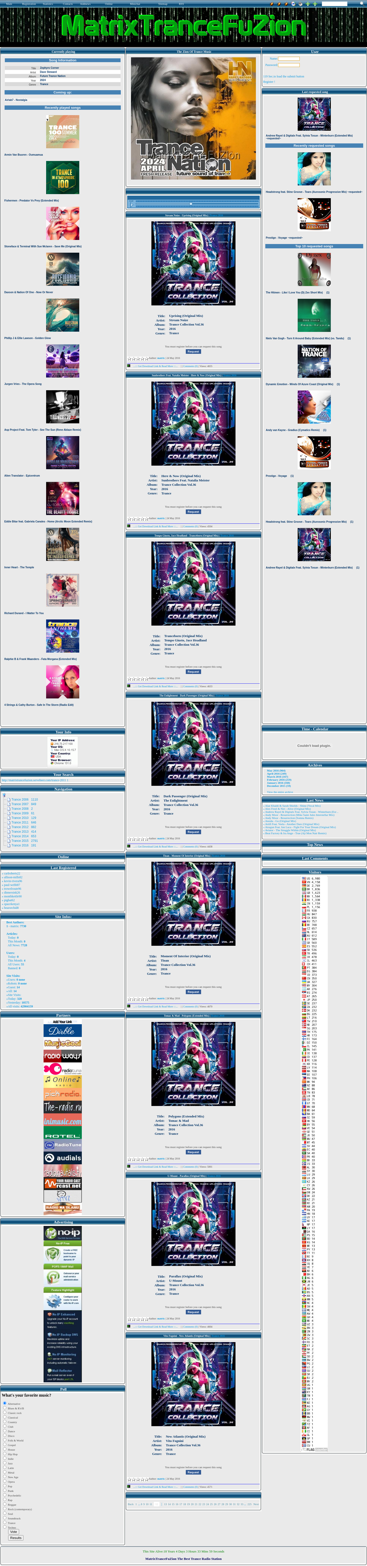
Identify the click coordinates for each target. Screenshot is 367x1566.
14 (169, 1504)
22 (200, 1504)
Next (256, 1504)
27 (219, 1504)
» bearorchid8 (10, 908)
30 (230, 1504)
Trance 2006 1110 (24, 799)
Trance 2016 (216, 215)
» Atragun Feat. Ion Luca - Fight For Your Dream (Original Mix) (299, 827)
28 (222, 1504)
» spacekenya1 (11, 904)
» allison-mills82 (12, 877)
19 (188, 1504)
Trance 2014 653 (23, 836)
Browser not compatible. (63, 390)
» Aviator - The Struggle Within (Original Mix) (289, 830)
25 (211, 1504)
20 (192, 1504)
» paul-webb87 (11, 885)
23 (203, 1504)
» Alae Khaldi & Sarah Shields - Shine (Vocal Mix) (292, 805)
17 (180, 1504)
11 (151, 1504)
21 (196, 1504)
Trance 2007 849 (23, 804)
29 (226, 1504)
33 (242, 1504)
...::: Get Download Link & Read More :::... (154, 366)
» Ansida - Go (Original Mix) (279, 820)
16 (177, 1504)
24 (207, 1504)
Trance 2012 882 (23, 827)
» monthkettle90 (12, 896)
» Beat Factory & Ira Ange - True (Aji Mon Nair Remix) (294, 833)
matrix (14, 926)
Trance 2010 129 (23, 818)
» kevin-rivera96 (12, 881)
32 (238, 1504)
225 (249, 1504)
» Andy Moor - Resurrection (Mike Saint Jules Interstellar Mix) (299, 814)
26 (215, 1504)
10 (147, 1504)
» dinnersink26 (11, 892)
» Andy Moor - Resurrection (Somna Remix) (288, 817)
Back (131, 1504)
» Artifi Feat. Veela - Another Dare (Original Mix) (291, 824)
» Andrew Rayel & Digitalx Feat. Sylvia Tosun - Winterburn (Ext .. (300, 811)
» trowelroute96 (11, 888)
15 (173, 1504)
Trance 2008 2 (22, 809)
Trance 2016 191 (23, 845)
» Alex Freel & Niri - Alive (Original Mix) (287, 808)
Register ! (269, 82)
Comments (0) (191, 366)
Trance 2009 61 (22, 813)
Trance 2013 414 (23, 831)
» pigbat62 (8, 900)
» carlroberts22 (11, 873)
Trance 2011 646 (23, 822)
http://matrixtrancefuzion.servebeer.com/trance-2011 (34, 780)
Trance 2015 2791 (24, 841)
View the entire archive (280, 791)
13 (165, 1504)
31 (234, 1504)
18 (184, 1504)
